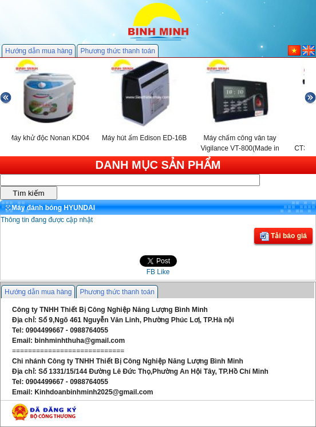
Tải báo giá (283, 236)
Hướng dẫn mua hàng (38, 51)
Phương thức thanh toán (117, 51)
